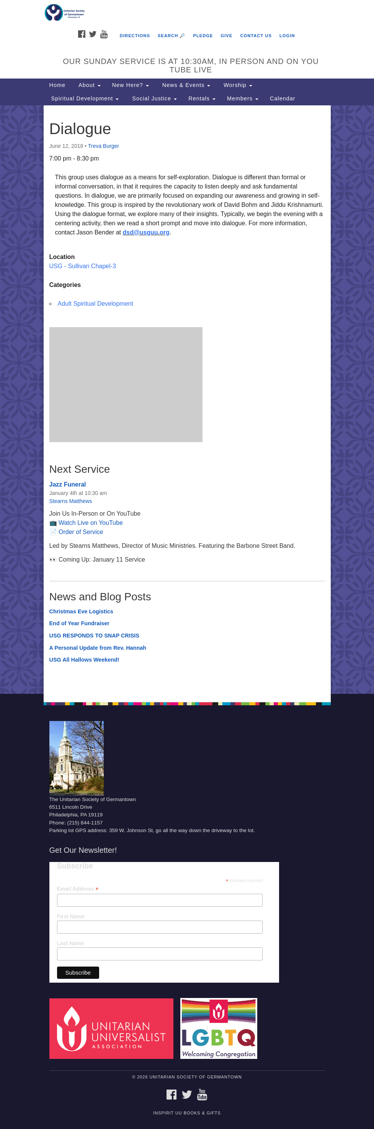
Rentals (202, 98)
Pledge (203, 35)
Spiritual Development (84, 98)
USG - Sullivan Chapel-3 (82, 266)
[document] (187, 399)
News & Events (185, 85)
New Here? (130, 85)
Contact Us (256, 35)
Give (227, 35)
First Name (71, 916)
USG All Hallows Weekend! (84, 660)
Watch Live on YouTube (91, 522)
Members (242, 98)
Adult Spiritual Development (95, 303)
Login (287, 35)
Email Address (78, 889)
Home (57, 85)
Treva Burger (103, 146)
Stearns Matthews (70, 501)
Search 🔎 (171, 35)
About (89, 85)
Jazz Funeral (67, 484)
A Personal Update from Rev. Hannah (98, 648)
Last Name (70, 943)
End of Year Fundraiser (79, 623)
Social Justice (153, 98)
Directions (135, 35)
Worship (237, 85)
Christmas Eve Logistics (81, 611)
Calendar (282, 98)
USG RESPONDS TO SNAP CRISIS (94, 636)
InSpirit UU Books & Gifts (186, 1113)
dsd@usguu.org (146, 232)
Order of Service (81, 532)
